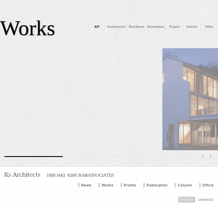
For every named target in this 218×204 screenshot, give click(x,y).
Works (108, 185)
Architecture (116, 26)
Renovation (156, 26)
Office (208, 185)
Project (174, 26)
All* (97, 26)
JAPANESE (206, 199)
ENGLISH (186, 199)
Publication (157, 185)
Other (209, 26)
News (86, 185)
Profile (130, 185)
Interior (191, 26)
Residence (136, 26)
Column (185, 185)
